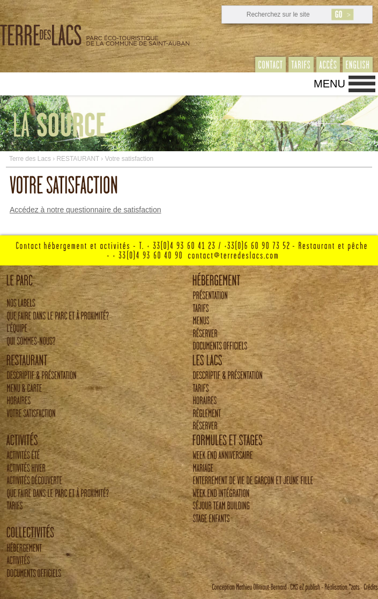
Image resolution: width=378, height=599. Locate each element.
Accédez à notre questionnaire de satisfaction (85, 209)
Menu (329, 84)
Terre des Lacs (30, 158)
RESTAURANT (78, 158)
